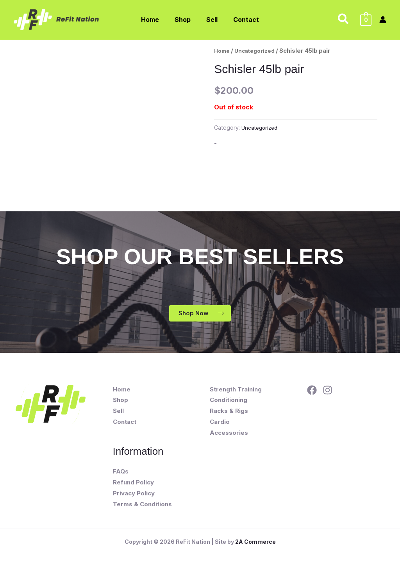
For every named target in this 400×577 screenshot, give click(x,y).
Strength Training (236, 390)
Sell (118, 412)
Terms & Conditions (142, 505)
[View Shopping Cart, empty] (365, 19)
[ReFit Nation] (57, 19)
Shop (120, 401)
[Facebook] (312, 391)
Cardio (220, 423)
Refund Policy (133, 483)
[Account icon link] (382, 19)
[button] (343, 19)
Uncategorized (258, 50)
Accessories (229, 434)
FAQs (121, 472)
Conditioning (228, 401)
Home (223, 50)
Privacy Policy (134, 494)
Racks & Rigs (229, 412)
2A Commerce (255, 542)
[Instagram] (327, 391)
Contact (124, 423)
